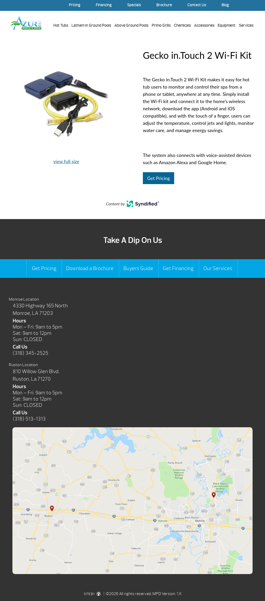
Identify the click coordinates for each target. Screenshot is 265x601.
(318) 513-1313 (29, 419)
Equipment (226, 25)
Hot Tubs (60, 25)
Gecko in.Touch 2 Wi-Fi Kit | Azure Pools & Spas (25, 23)
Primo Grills (161, 25)
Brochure (164, 5)
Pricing (74, 5)
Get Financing (178, 268)
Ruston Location (23, 364)
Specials (134, 5)
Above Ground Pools (131, 25)
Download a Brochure (90, 268)
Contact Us (196, 5)
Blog (225, 5)
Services (246, 25)
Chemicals (182, 25)
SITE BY (93, 594)
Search (249, 5)
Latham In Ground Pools (91, 25)
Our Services (217, 268)
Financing (104, 5)
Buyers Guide (138, 268)
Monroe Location (24, 299)
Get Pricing (158, 178)
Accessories (204, 25)
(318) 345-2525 (30, 353)
